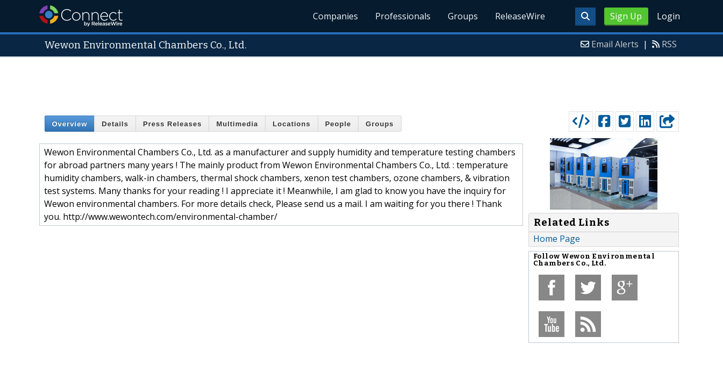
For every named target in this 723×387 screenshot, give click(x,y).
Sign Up (626, 16)
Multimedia (237, 124)
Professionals (403, 16)
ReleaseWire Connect (81, 15)
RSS (669, 44)
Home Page (556, 239)
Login (668, 16)
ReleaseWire (520, 16)
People (338, 124)
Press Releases (172, 124)
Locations (291, 124)
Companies (335, 16)
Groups (463, 16)
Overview (70, 124)
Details (115, 124)
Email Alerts (615, 44)
